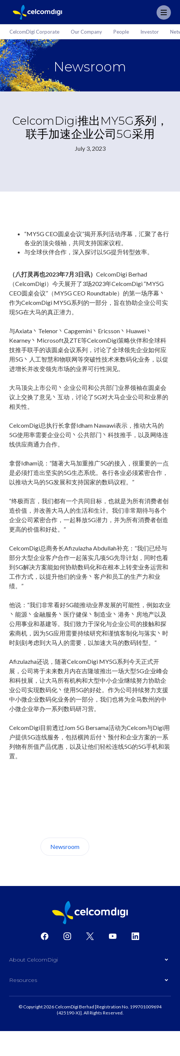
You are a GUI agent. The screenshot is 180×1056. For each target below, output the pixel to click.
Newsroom (64, 846)
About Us (117, 846)
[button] (90, 961)
